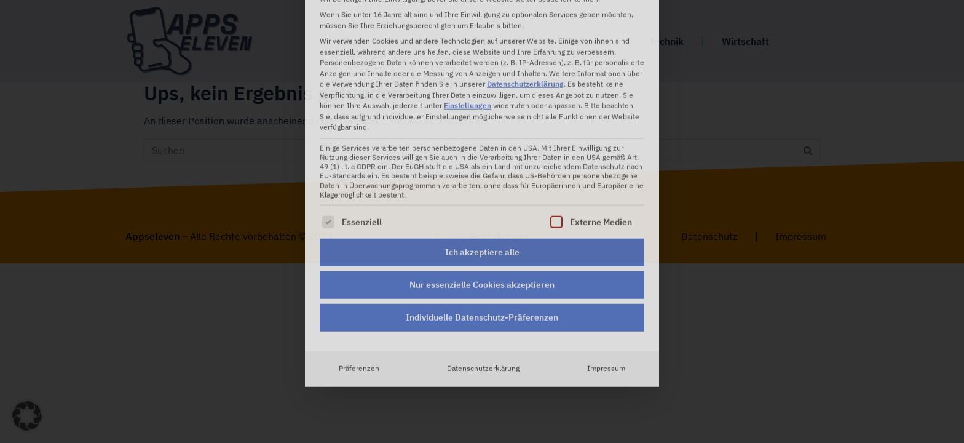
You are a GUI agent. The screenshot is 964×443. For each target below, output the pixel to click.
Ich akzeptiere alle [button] (482, 149)
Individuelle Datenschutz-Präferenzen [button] (482, 214)
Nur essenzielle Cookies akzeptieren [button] (482, 181)
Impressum (606, 265)
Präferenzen (359, 265)
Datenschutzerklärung (483, 265)
